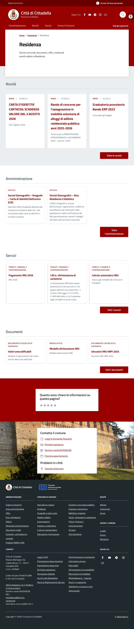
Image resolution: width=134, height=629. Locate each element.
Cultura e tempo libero (47, 530)
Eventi (103, 535)
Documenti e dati (13, 530)
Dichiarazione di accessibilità (81, 569)
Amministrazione (17, 25)
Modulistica (56, 343)
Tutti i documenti (114, 370)
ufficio (11, 190)
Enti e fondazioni (13, 517)
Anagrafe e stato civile (47, 513)
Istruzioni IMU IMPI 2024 (105, 351)
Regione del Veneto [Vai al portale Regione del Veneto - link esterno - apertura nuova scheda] (15, 3)
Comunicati (105, 509)
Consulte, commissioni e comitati (16, 536)
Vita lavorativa (75, 534)
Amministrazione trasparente (82, 557)
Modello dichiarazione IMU (64, 349)
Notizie (103, 504)
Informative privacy (77, 561)
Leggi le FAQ (42, 557)
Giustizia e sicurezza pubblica (81, 504)
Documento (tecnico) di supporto (20, 344)
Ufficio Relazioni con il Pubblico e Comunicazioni (19, 586)
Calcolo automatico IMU (105, 275)
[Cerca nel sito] (123, 14)
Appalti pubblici (44, 517)
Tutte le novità (114, 155)
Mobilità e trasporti (77, 513)
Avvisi (11, 98)
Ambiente (41, 509)
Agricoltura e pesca (45, 504)
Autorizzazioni (43, 521)
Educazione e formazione (48, 534)
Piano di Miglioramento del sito (51, 582)
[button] (130, 16)
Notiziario (104, 539)
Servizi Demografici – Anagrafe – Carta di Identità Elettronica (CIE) (25, 199)
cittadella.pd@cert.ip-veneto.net (15, 599)
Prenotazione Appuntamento (50, 561)
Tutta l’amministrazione (114, 232)
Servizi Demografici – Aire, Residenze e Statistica (64, 197)
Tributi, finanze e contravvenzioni (18, 268)
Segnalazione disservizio (48, 565)
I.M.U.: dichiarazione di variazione (63, 277)
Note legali (73, 565)
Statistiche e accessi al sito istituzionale (81, 588)
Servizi (48, 25)
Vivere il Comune (66, 25)
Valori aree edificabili (19, 351)
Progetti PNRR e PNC (15, 542)
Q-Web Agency (121, 616)
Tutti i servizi (114, 310)
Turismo (72, 530)
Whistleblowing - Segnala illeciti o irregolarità (80, 580)
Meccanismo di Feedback (79, 574)
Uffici (8, 513)
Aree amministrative (15, 509)
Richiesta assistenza (46, 569)
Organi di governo (14, 504)
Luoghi (103, 530)
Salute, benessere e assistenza (82, 517)
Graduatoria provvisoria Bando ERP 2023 (109, 107)
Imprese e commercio (78, 509)
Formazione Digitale (46, 574)
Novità (35, 25)
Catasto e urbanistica (46, 525)
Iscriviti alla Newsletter (47, 578)
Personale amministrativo (17, 525)
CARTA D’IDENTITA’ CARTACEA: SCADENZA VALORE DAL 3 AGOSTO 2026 (24, 111)
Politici (9, 521)
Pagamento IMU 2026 (21, 275)
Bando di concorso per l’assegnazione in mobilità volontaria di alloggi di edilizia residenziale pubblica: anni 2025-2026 (66, 116)
